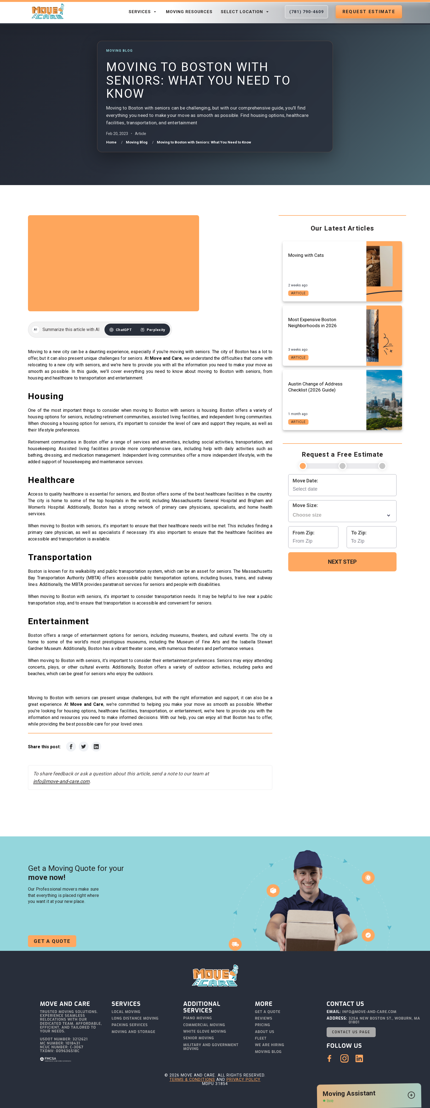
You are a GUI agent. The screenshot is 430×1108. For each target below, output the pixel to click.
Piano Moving (197, 1018)
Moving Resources (189, 11)
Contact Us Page (351, 1032)
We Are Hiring (269, 1045)
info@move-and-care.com (61, 781)
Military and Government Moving (211, 1047)
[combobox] (342, 515)
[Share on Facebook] (71, 747)
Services (143, 11)
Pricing (262, 1025)
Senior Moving (198, 1038)
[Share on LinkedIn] (96, 747)
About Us (265, 1032)
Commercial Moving (204, 1025)
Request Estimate (369, 11)
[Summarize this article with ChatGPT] (120, 330)
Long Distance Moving (135, 1019)
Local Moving (126, 1012)
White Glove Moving (204, 1032)
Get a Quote (52, 941)
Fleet (261, 1039)
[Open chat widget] (411, 1096)
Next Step (342, 562)
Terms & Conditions (192, 1079)
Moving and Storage (133, 1032)
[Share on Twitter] (84, 747)
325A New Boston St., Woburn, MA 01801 (384, 1020)
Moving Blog (268, 1052)
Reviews (264, 1019)
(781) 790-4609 (306, 11)
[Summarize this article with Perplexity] (153, 330)
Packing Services (130, 1025)
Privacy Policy (244, 1079)
